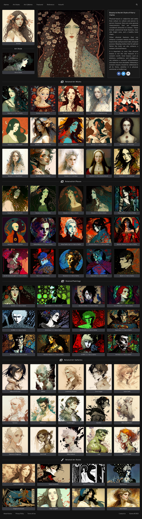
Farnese (15, 422)
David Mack (19, 176)
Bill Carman (130, 144)
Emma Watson (38, 244)
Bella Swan (48, 330)
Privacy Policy (20, 513)
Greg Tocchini (47, 144)
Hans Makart (123, 508)
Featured (40, 4)
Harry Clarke (18, 72)
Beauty (18, 43)
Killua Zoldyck (71, 454)
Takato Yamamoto (53, 484)
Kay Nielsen (123, 484)
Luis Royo (74, 176)
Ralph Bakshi (74, 144)
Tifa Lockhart (121, 213)
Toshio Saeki (18, 144)
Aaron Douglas (103, 144)
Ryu (38, 275)
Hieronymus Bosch (102, 176)
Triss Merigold (118, 305)
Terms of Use (31, 513)
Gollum (43, 391)
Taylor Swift (127, 391)
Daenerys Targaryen (15, 454)
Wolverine (43, 422)
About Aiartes (8, 513)
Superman (94, 275)
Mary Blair (47, 113)
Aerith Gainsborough (10, 275)
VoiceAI (61, 4)
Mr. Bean (118, 354)
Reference (50, 4)
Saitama (10, 244)
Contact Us (122, 513)
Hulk (99, 454)
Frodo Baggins (71, 422)
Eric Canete (46, 176)
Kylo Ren (98, 422)
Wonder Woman (121, 244)
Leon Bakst (88, 508)
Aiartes (6, 4)
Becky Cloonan (74, 113)
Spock (121, 275)
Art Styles (16, 4)
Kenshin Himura (93, 244)
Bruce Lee (13, 354)
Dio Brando (83, 330)
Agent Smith (48, 305)
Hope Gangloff (53, 508)
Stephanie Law (103, 113)
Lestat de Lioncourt (71, 391)
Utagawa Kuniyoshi (18, 508)
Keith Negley (130, 113)
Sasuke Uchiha (83, 305)
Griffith (13, 330)
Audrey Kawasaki (19, 484)
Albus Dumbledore (126, 422)
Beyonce (65, 275)
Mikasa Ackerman (15, 391)
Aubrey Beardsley (88, 484)
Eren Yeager (99, 391)
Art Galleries (28, 4)
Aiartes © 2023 (133, 513)
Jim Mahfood (130, 176)
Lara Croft (43, 454)
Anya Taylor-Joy (65, 244)
